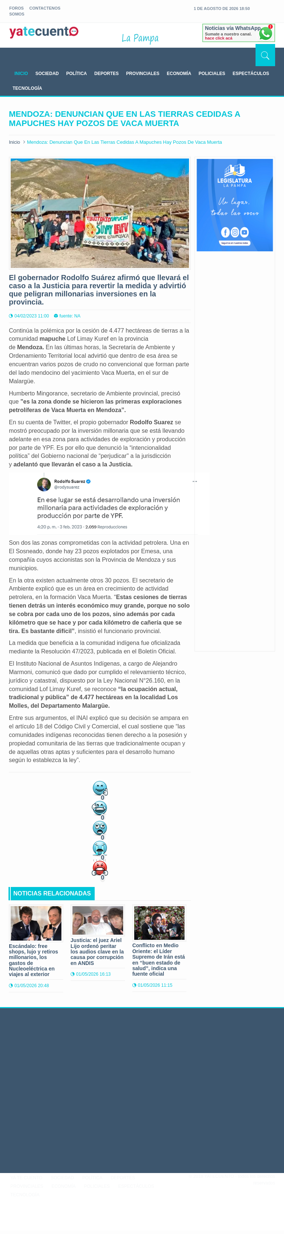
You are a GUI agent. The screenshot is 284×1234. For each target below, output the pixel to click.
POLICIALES (212, 73)
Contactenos (44, 8)
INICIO (21, 73)
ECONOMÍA (179, 73)
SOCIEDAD (47, 73)
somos (16, 14)
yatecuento (44, 37)
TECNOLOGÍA (27, 88)
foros (16, 8)
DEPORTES (106, 73)
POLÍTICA (76, 73)
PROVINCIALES (142, 73)
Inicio (14, 142)
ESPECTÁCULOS (251, 73)
